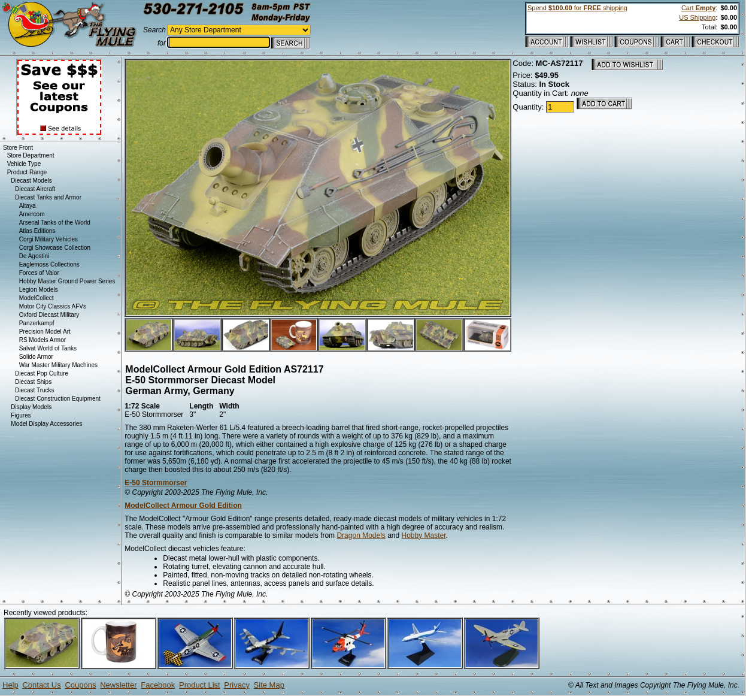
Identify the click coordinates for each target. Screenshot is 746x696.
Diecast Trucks (34, 390)
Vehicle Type (24, 164)
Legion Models (38, 289)
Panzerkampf (36, 323)
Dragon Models (360, 535)
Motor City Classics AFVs (52, 306)
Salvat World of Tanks (48, 348)
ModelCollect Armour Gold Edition (183, 505)
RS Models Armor (42, 340)
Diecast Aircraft (35, 189)
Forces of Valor (39, 273)
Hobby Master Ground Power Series (67, 281)
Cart (698, 7)
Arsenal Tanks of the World (54, 222)
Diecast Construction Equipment (58, 398)
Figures (21, 415)
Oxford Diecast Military (49, 314)
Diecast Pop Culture (41, 373)
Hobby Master (424, 535)
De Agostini (34, 256)
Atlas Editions (37, 231)
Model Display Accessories (46, 423)
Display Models (31, 407)
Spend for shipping (577, 7)
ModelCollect (36, 298)
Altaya (27, 205)
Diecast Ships (33, 382)
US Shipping (697, 17)
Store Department (30, 155)
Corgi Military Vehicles (48, 239)
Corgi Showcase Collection (55, 247)
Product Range (27, 172)
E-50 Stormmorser (156, 483)
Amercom (32, 214)
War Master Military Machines (58, 365)
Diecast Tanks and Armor (48, 197)
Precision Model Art (45, 331)
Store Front (18, 147)
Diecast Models (31, 180)
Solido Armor (36, 356)
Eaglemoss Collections (49, 264)
